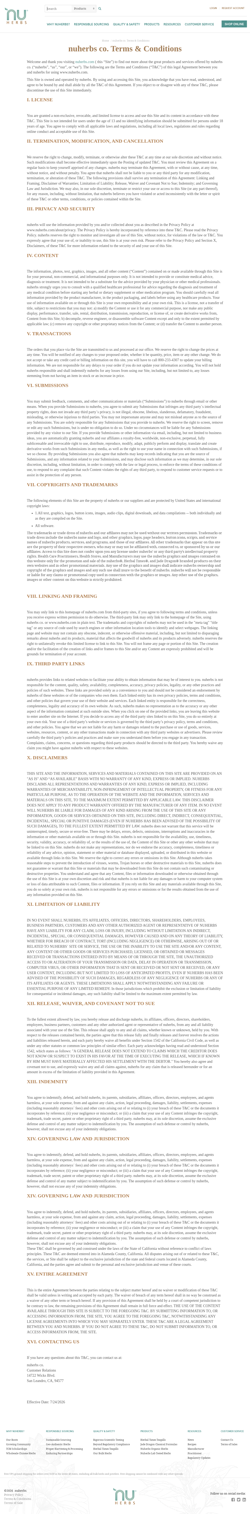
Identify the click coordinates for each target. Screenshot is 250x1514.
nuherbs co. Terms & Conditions (130, 40)
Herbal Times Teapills (105, 1448)
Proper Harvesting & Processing (64, 1448)
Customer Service (199, 24)
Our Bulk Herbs (102, 1453)
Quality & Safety (126, 24)
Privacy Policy (13, 1495)
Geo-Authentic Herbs (58, 1444)
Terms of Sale (13, 1503)
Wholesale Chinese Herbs (21, 1453)
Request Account (233, 8)
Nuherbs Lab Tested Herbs (155, 1453)
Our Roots (12, 1439)
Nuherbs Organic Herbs (154, 1448)
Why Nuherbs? (58, 24)
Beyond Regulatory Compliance (111, 1444)
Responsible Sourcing (91, 24)
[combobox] (58, 8)
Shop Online (234, 24)
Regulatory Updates (199, 1457)
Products (151, 24)
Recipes (192, 1444)
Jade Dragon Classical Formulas (158, 1444)
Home (105, 40)
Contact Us (227, 1439)
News (191, 1439)
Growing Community (18, 1444)
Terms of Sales (229, 1444)
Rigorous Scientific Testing (108, 1439)
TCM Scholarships (16, 1448)
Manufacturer (196, 1448)
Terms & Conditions (17, 1499)
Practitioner (195, 1453)
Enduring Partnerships (59, 1453)
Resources (172, 24)
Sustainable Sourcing (58, 1439)
